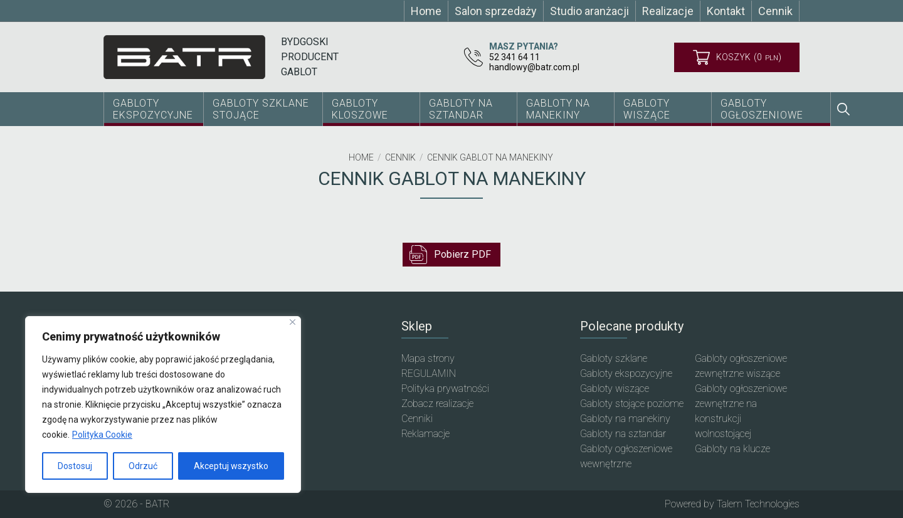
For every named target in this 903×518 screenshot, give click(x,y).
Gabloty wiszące (646, 109)
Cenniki (417, 419)
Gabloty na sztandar (623, 434)
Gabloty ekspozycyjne (626, 373)
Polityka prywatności (445, 388)
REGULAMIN (428, 373)
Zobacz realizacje (437, 404)
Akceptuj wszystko (231, 466)
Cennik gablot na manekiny (490, 157)
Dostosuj (75, 466)
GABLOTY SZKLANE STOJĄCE (261, 109)
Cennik (400, 157)
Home (361, 157)
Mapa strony (428, 358)
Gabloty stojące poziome (632, 404)
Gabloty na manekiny (625, 419)
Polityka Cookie (102, 435)
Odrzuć (143, 466)
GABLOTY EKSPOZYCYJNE (153, 109)
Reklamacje (425, 434)
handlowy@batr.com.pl (534, 67)
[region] (163, 404)
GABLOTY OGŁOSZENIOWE (762, 109)
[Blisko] (292, 322)
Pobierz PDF (450, 254)
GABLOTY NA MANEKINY (558, 109)
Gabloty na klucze (732, 449)
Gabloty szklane (613, 358)
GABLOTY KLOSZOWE (360, 109)
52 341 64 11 (514, 57)
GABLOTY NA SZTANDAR (461, 109)
